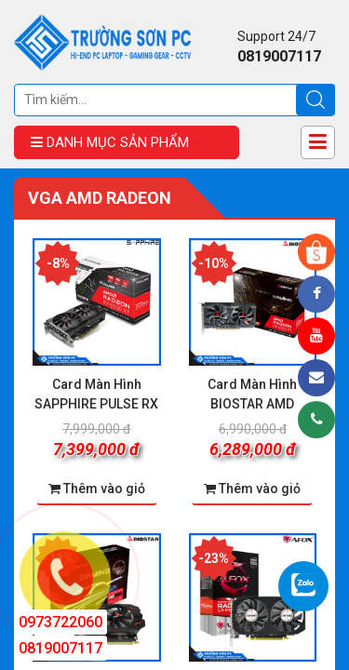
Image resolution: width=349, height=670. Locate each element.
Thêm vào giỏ (252, 488)
